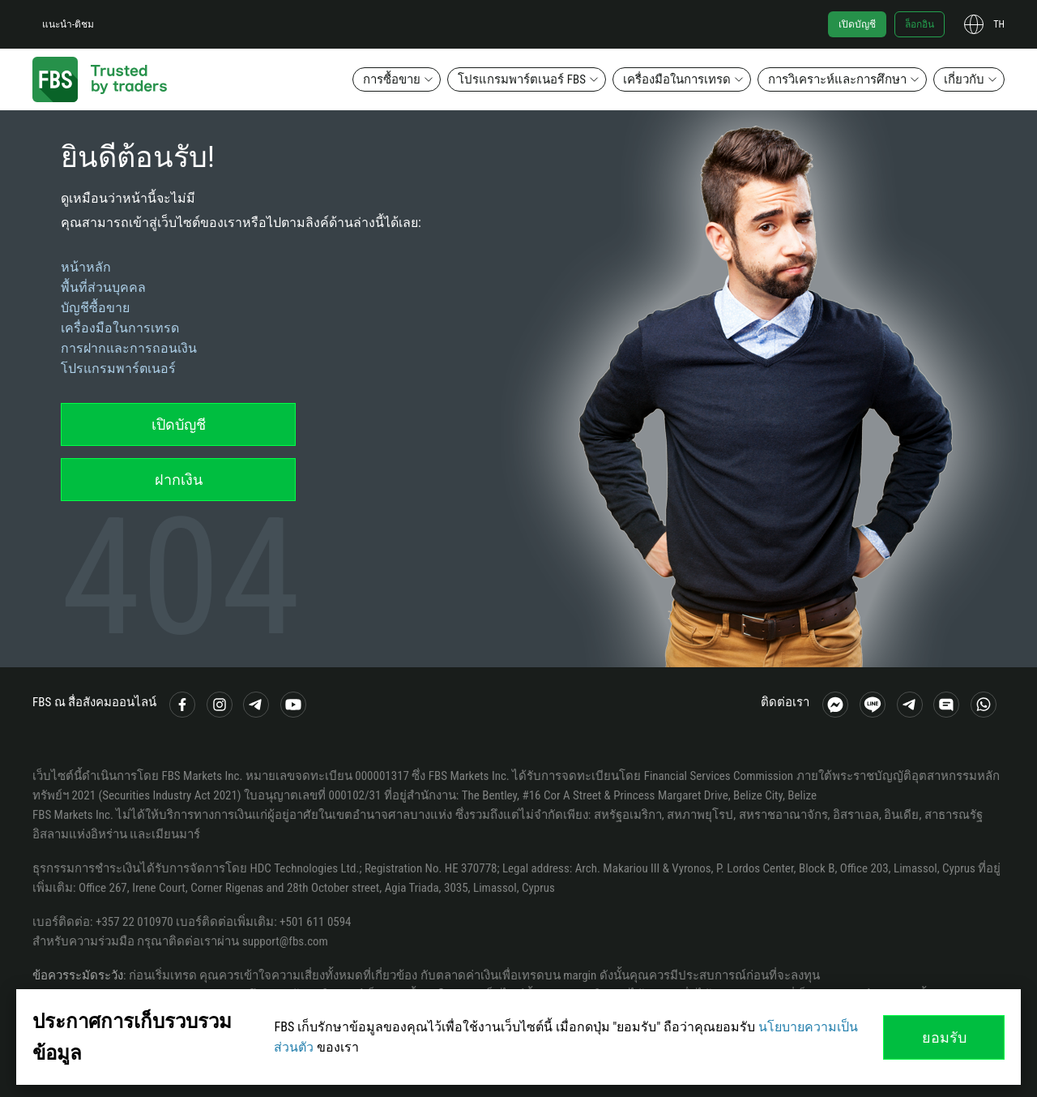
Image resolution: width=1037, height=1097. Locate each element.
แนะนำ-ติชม (68, 24)
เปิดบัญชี (857, 24)
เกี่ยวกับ (964, 79)
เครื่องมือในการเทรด (677, 79)
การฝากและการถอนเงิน (129, 348)
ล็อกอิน (919, 24)
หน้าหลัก (86, 267)
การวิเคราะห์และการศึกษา (837, 79)
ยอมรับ (944, 1037)
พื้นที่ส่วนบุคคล (103, 287)
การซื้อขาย (391, 79)
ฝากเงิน (179, 479)
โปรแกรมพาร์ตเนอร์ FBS (522, 79)
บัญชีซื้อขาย (95, 307)
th (999, 24)
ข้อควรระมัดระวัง (77, 975)
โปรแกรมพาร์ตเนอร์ (118, 368)
